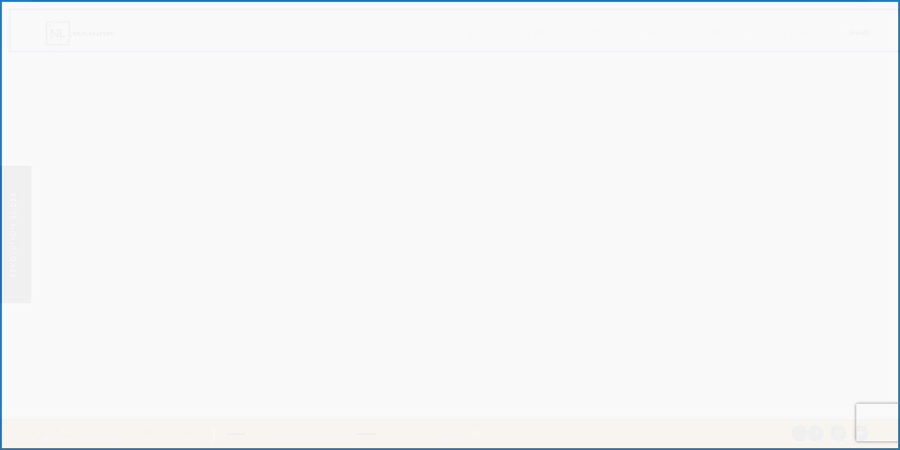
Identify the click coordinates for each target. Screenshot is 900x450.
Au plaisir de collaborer (437, 434)
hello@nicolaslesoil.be (304, 434)
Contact (799, 33)
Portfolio (601, 33)
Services (664, 33)
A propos (535, 33)
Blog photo (731, 33)
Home (478, 33)
